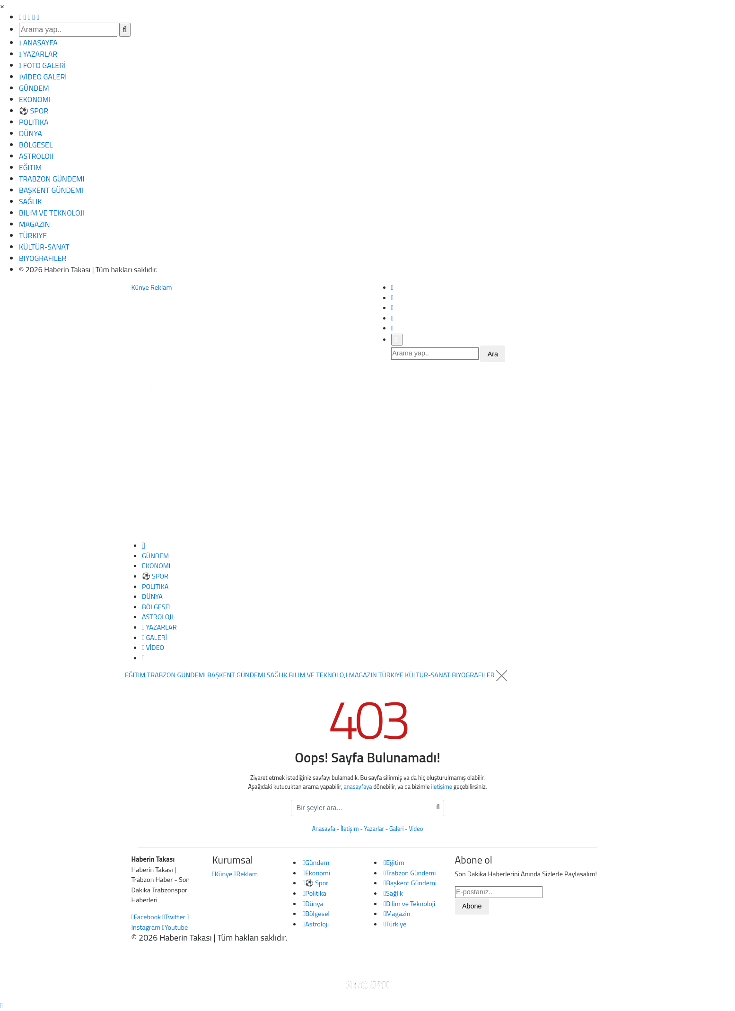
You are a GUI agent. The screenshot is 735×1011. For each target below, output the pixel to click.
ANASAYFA (38, 42)
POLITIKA (34, 122)
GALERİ (154, 637)
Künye (140, 287)
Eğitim (394, 862)
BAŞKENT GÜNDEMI (51, 190)
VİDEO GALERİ (43, 76)
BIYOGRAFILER (42, 258)
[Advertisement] (367, 470)
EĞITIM (30, 167)
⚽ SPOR (33, 110)
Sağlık (393, 893)
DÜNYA (30, 133)
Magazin (397, 913)
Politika (314, 893)
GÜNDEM (34, 88)
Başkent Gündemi (410, 883)
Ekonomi (316, 873)
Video (416, 828)
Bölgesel (316, 913)
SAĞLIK (30, 201)
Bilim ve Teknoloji (409, 904)
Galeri (396, 828)
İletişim (350, 828)
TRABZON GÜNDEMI (51, 178)
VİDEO (153, 647)
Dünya (313, 904)
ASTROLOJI (36, 156)
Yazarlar (374, 828)
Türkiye (395, 924)
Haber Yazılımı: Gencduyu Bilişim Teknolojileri (367, 962)
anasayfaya (357, 786)
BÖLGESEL (36, 144)
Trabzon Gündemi (410, 873)
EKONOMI (35, 99)
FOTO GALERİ (42, 65)
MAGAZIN (34, 224)
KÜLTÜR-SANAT (44, 246)
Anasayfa (323, 828)
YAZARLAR (38, 54)
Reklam (161, 287)
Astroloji (316, 924)
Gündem (316, 862)
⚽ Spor (315, 883)
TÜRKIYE (33, 235)
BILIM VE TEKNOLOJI (51, 212)
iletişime (441, 786)
